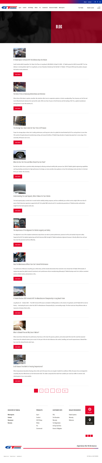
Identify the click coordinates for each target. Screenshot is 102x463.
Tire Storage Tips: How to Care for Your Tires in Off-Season (30, 128)
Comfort (24, 7)
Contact (89, 1)
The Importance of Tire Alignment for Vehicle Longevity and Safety (32, 230)
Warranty (55, 421)
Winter (36, 7)
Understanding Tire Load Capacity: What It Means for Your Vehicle (32, 196)
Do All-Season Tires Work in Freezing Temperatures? (28, 367)
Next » (66, 391)
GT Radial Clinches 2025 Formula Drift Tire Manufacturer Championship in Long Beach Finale (40, 299)
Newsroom (10, 421)
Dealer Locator (90, 7)
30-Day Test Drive (57, 426)
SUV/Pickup (30, 7)
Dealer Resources (75, 410)
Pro (40, 7)
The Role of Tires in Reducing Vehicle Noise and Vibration (30, 94)
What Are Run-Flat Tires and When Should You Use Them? (30, 162)
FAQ (54, 415)
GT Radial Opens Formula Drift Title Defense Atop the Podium (30, 60)
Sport (20, 7)
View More (18, 74)
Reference (71, 421)
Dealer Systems (73, 415)
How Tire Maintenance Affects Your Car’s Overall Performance (31, 264)
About (85, 1)
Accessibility (19, 457)
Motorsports (61, 7)
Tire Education (56, 418)
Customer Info (57, 410)
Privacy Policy (13, 457)
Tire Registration (57, 423)
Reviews (10, 423)
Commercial (45, 7)
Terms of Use (6, 457)
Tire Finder (80, 7)
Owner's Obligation (57, 429)
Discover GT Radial (53, 7)
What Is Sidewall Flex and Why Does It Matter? (26, 333)
